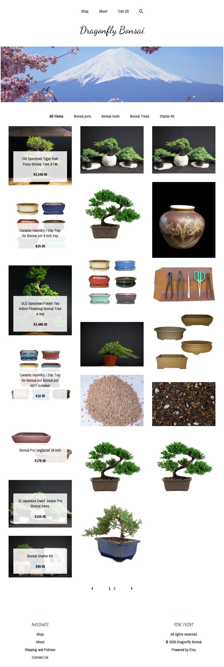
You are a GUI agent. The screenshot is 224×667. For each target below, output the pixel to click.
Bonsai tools (111, 116)
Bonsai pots (82, 116)
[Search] (141, 11)
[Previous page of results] (92, 588)
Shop (84, 11)
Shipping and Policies (40, 649)
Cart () (123, 11)
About (103, 11)
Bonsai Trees (139, 116)
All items (56, 116)
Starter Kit (167, 116)
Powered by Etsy (184, 649)
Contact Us (40, 657)
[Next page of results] (132, 588)
